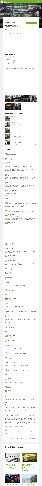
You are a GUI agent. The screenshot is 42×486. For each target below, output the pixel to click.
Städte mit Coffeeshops (14, 19)
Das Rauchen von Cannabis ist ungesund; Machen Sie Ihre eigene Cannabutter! (29, 467)
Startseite (7, 19)
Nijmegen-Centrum (27, 19)
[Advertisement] (21, 44)
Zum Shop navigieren (16, 33)
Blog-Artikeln (11, 449)
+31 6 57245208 (10, 71)
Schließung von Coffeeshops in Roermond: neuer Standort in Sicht (11, 466)
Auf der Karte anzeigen (31, 22)
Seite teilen (8, 33)
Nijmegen (21, 19)
